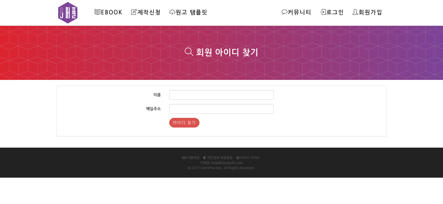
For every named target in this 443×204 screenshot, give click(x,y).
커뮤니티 (297, 12)
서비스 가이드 (248, 158)
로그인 (332, 12)
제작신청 (146, 12)
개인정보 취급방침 (218, 158)
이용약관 (190, 158)
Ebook (109, 12)
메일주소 (153, 109)
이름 (157, 95)
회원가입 (368, 12)
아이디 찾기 (184, 123)
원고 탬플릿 (189, 12)
